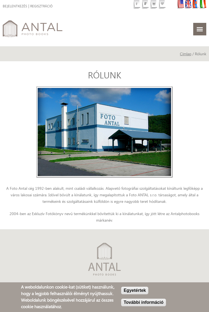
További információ (143, 303)
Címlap (185, 53)
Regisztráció (41, 6)
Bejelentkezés (15, 6)
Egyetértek (135, 291)
